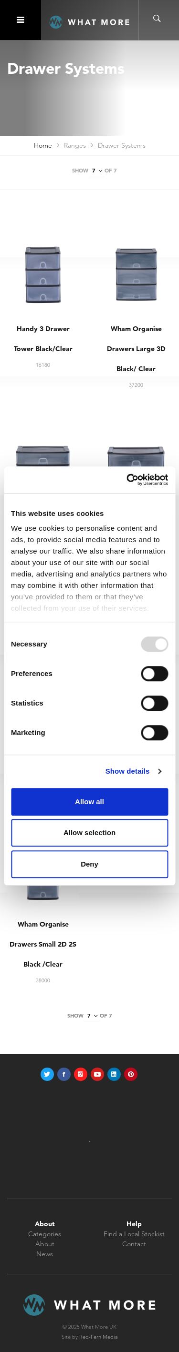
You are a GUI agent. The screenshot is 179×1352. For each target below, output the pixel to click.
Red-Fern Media (98, 1336)
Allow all (89, 801)
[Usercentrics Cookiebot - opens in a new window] (127, 480)
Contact (134, 1244)
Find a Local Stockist (134, 1234)
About (44, 1244)
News (44, 1254)
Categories (44, 1234)
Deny (89, 864)
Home (43, 145)
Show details (127, 771)
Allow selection (89, 832)
